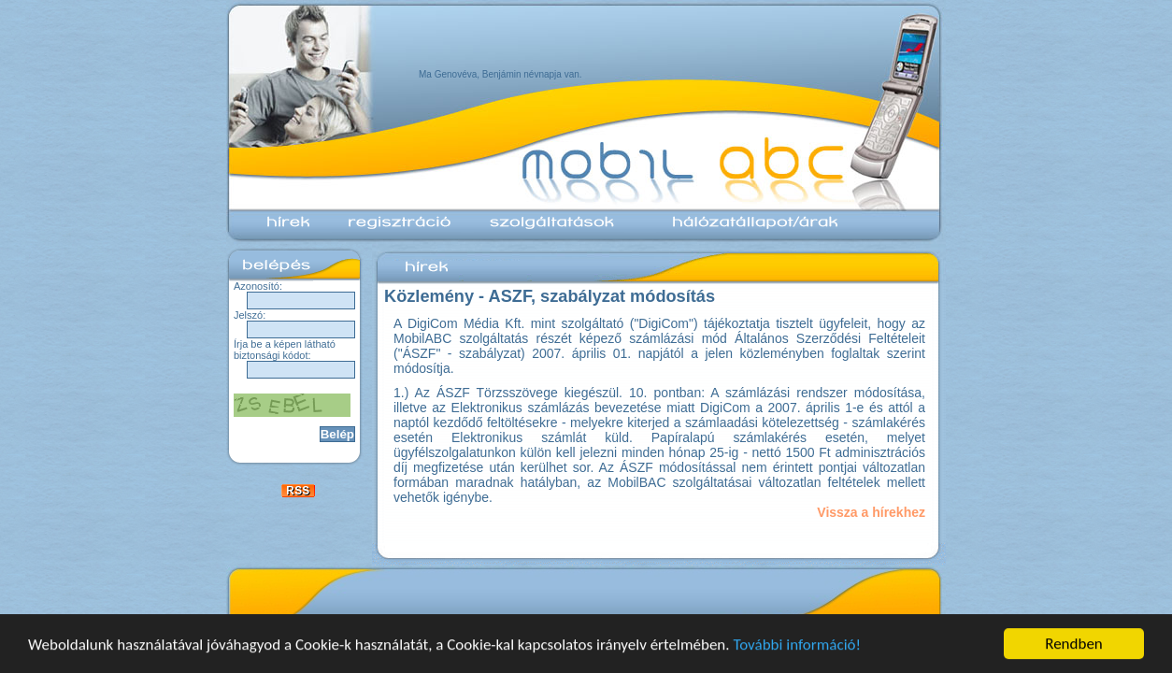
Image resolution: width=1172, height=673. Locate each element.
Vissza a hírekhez (871, 512)
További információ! (797, 644)
